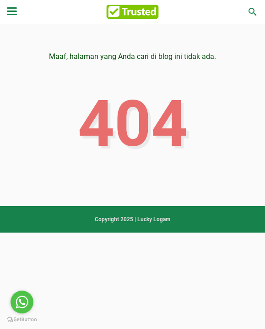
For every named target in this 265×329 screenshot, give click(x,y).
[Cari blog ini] (252, 11)
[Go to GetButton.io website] (22, 320)
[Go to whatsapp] (22, 302)
